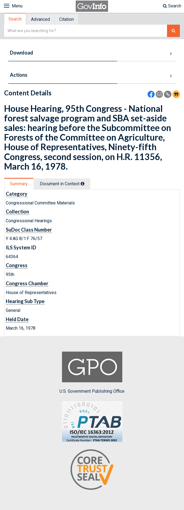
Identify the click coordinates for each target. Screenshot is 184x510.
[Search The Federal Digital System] (173, 31)
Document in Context (62, 183)
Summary (19, 183)
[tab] (15, 19)
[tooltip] (82, 183)
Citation (66, 19)
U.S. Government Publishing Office (92, 373)
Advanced (40, 19)
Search (172, 5)
